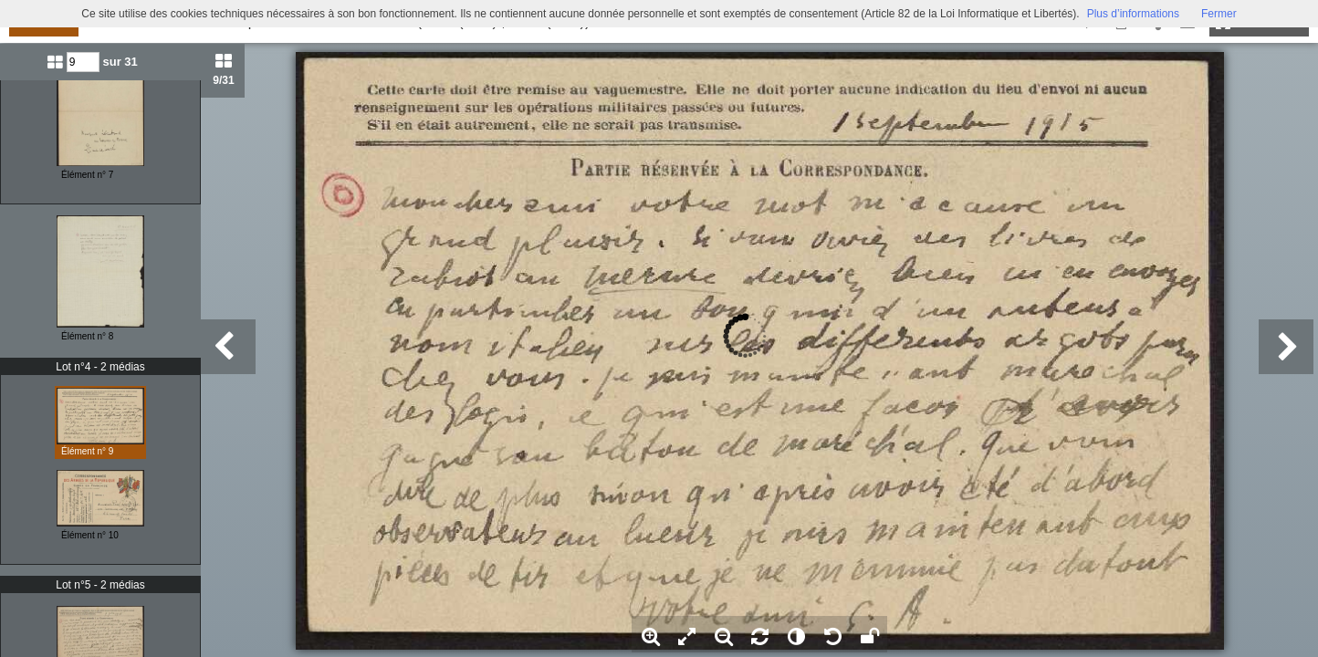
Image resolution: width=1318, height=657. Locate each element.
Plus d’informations (1133, 13)
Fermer (1219, 13)
